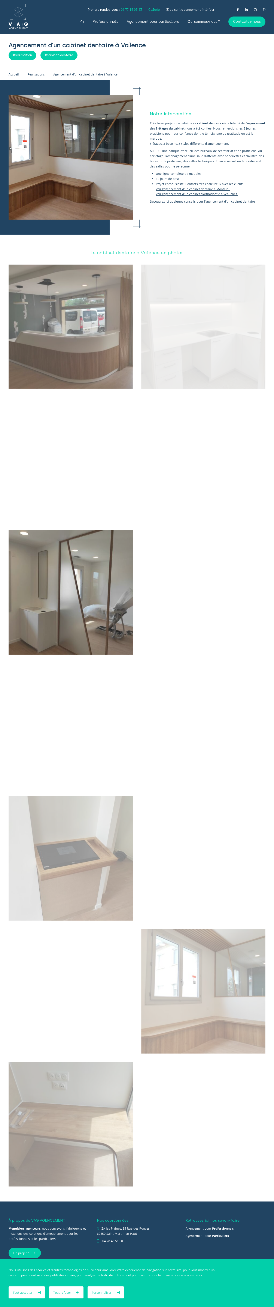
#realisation (22, 55)
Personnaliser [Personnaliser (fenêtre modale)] (102, 1292)
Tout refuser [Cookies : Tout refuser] (62, 1292)
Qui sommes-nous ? (204, 21)
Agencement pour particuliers (153, 21)
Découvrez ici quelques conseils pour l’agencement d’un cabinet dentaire (202, 201)
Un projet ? (21, 1253)
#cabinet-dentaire (59, 55)
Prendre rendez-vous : (115, 9)
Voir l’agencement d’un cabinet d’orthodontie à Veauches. (197, 194)
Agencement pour (210, 1228)
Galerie (154, 9)
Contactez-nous (247, 22)
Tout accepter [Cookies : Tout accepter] (23, 1292)
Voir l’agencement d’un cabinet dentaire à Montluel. (193, 189)
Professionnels (105, 21)
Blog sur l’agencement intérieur (190, 9)
